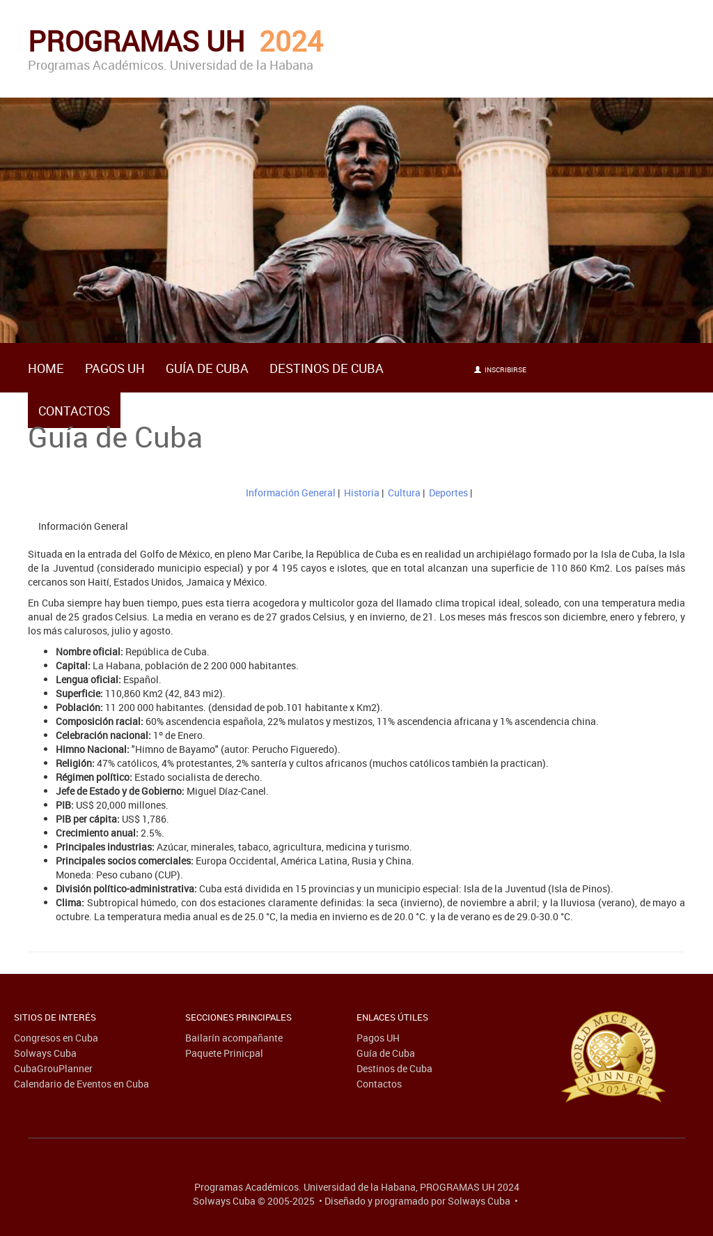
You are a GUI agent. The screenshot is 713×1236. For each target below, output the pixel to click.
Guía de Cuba (207, 368)
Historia (361, 492)
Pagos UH (115, 368)
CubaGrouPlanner (53, 1068)
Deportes (448, 492)
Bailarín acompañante (234, 1037)
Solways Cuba (45, 1053)
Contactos (74, 410)
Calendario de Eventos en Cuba (81, 1083)
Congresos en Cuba (56, 1037)
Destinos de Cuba (326, 368)
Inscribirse (500, 369)
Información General (291, 492)
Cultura (404, 492)
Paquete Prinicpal (224, 1053)
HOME (46, 368)
